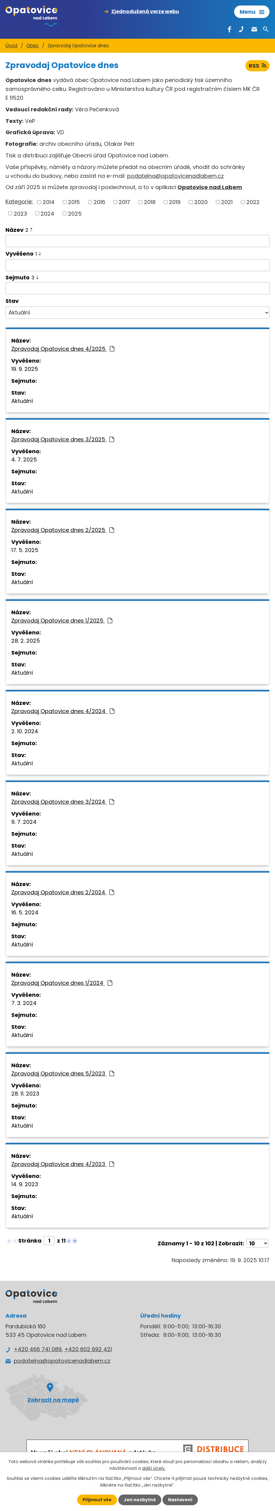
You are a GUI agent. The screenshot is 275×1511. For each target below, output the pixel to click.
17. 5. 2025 (24, 550)
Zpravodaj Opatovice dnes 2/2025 (62, 530)
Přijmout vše (97, 1500)
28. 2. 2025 (25, 640)
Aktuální (22, 401)
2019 (174, 202)
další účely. (154, 1468)
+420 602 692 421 (88, 1349)
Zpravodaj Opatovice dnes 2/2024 (62, 892)
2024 (47, 213)
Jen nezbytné (140, 1500)
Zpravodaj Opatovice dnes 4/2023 (62, 1164)
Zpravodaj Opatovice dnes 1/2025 (61, 620)
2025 (75, 213)
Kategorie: (19, 201)
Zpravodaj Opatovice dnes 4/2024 (62, 711)
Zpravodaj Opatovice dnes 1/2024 (61, 983)
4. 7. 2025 (24, 459)
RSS (257, 66)
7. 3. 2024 (24, 1003)
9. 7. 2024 (24, 822)
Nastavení (180, 1500)
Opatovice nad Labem (209, 187)
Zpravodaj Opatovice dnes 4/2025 (62, 349)
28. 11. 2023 (25, 1093)
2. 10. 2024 (24, 731)
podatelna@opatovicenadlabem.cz (175, 176)
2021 (227, 202)
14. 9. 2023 (24, 1184)
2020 (201, 202)
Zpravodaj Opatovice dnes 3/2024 (62, 802)
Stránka (29, 1240)
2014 (49, 202)
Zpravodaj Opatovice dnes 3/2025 (62, 439)
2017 (124, 202)
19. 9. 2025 (24, 369)
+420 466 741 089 (38, 1349)
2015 (74, 202)
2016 (99, 202)
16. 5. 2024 (24, 912)
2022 (253, 202)
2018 (149, 202)
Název (16, 230)
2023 (20, 213)
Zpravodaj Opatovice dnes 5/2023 (62, 1073)
